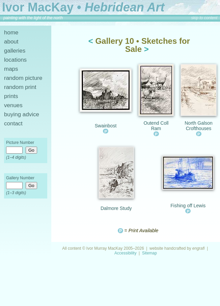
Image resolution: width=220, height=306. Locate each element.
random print (20, 87)
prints (11, 96)
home (11, 32)
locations (15, 60)
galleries (14, 51)
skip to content (204, 18)
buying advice (21, 114)
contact (13, 123)
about (11, 41)
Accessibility (125, 253)
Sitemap (149, 253)
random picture (23, 78)
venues (13, 105)
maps (11, 69)
